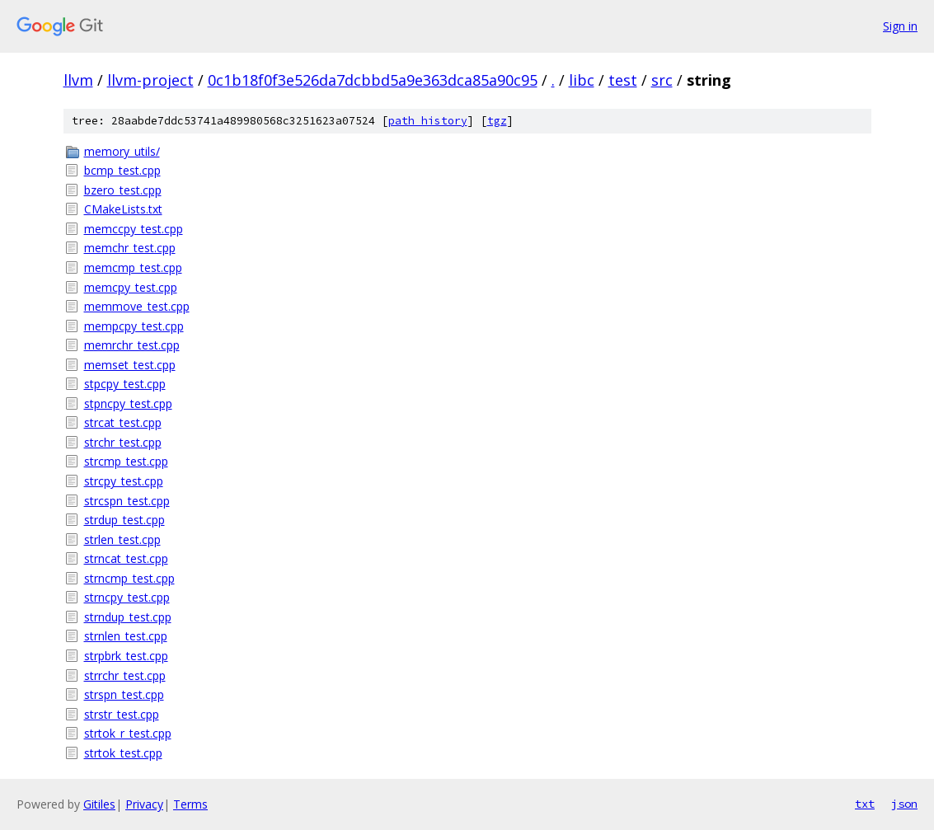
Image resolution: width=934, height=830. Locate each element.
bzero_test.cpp (123, 190)
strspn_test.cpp (124, 694)
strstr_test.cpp (121, 714)
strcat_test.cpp (123, 422)
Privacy (144, 804)
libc (581, 80)
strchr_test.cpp (123, 442)
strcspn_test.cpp (127, 501)
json (904, 803)
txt (865, 803)
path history (427, 121)
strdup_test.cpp (124, 520)
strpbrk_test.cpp (126, 656)
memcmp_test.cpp (133, 267)
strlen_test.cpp (122, 539)
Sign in (900, 26)
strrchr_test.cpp (125, 675)
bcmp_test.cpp (122, 170)
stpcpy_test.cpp (125, 384)
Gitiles (99, 804)
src (662, 80)
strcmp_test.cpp (126, 461)
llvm (78, 80)
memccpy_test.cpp (133, 229)
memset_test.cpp (130, 365)
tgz (497, 121)
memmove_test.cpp (137, 306)
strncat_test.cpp (126, 558)
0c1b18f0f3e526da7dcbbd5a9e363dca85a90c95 (372, 80)
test (622, 80)
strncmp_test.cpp (129, 578)
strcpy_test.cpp (123, 481)
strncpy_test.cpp (127, 597)
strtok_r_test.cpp (127, 733)
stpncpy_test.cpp (128, 403)
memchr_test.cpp (130, 248)
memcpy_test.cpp (130, 287)
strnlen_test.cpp (125, 636)
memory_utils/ (122, 151)
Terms (190, 804)
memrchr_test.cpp (132, 345)
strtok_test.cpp (123, 753)
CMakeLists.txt (123, 209)
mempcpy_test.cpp (134, 326)
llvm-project (150, 80)
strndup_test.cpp (127, 617)
